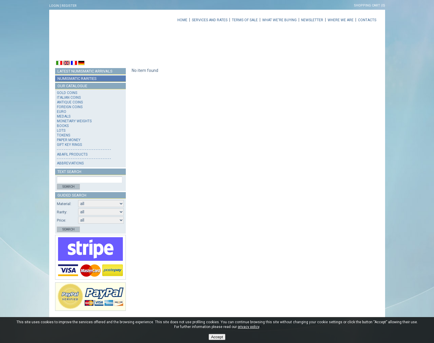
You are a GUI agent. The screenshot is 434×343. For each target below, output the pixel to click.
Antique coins (70, 102)
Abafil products (72, 154)
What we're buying (279, 20)
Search (68, 187)
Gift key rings (69, 145)
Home (182, 20)
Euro (61, 112)
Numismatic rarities (77, 78)
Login (54, 6)
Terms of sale (245, 20)
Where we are (341, 20)
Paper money (68, 140)
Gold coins (67, 93)
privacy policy (248, 327)
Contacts (367, 20)
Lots (61, 130)
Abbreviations (70, 163)
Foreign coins (69, 107)
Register (69, 6)
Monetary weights (74, 121)
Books (63, 126)
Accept (217, 337)
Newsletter (312, 20)
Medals (63, 116)
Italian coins (69, 97)
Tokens (63, 135)
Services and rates (209, 20)
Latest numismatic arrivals (85, 71)
